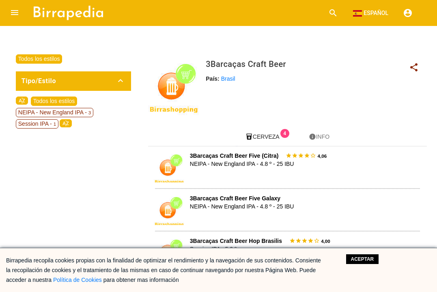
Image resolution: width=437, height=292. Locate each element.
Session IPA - (37, 123)
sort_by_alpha (22, 100)
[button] (14, 13)
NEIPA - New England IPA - (54, 112)
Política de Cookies (77, 280)
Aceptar (362, 259)
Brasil (228, 78)
